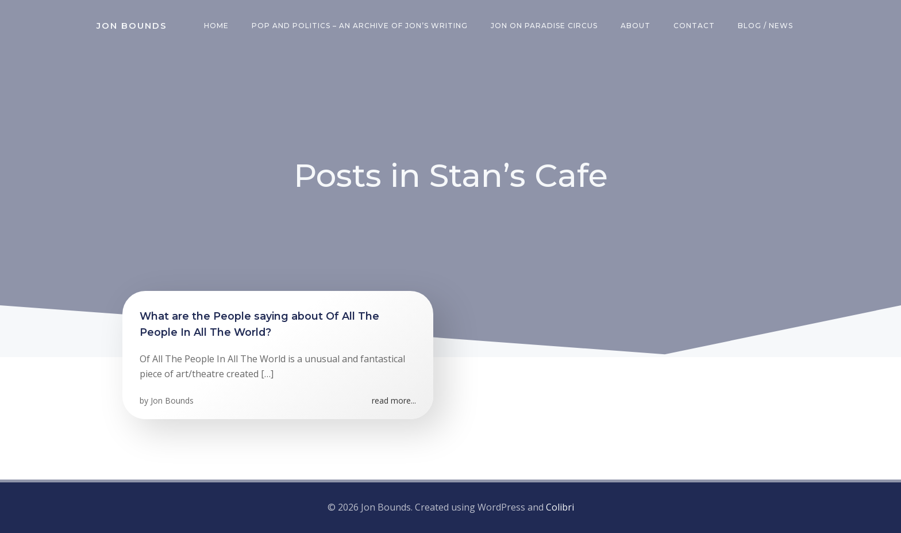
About (635, 25)
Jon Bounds (172, 400)
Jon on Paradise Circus (544, 25)
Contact (694, 25)
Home (216, 25)
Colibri (560, 507)
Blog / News (765, 25)
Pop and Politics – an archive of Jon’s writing (360, 25)
